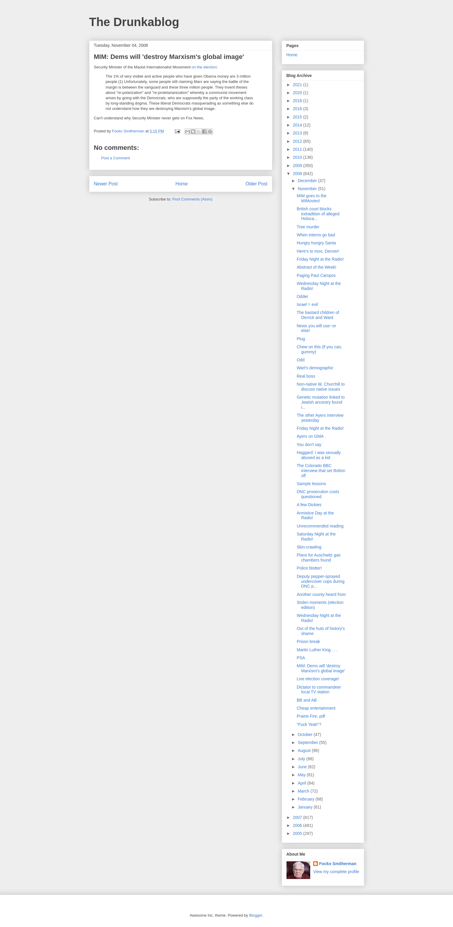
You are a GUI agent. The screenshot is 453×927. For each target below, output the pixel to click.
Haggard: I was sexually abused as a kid (319, 455)
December (308, 180)
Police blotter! (309, 568)
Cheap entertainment (316, 708)
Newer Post (106, 183)
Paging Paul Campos (316, 275)
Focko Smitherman (337, 863)
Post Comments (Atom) (192, 199)
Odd (300, 359)
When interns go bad (316, 234)
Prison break (308, 641)
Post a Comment (115, 158)
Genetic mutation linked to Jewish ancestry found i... (321, 402)
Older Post (257, 183)
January (306, 807)
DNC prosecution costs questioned (318, 494)
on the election (204, 67)
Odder (302, 296)
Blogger (255, 915)
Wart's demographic (315, 367)
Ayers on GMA (310, 436)
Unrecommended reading (320, 526)
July (302, 758)
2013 (298, 133)
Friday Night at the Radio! (320, 259)
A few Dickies (309, 504)
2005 (298, 833)
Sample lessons (311, 483)
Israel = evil (307, 304)
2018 (298, 100)
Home (181, 183)
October (306, 734)
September (308, 742)
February (307, 799)
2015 (298, 117)
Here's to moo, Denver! (318, 251)
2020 (298, 92)
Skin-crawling (309, 547)
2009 (298, 165)
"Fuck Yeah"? (309, 724)
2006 (298, 825)
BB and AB (307, 700)
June (303, 766)
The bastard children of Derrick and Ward (318, 315)
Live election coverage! (318, 678)
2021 (298, 84)
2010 (298, 157)
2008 (298, 173)
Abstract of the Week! (316, 267)
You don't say (309, 444)
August (305, 750)
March (304, 791)
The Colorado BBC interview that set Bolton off (321, 470)
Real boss (306, 376)
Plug (301, 338)
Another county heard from (321, 594)
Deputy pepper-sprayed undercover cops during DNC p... (320, 581)
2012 (298, 141)
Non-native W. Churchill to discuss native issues (321, 387)
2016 (298, 108)
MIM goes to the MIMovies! (311, 198)
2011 (298, 149)
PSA (301, 657)
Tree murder (308, 226)
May (302, 774)
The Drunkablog (134, 21)
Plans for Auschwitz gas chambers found (318, 557)
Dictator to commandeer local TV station (319, 690)
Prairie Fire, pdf (311, 716)
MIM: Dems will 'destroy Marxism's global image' (321, 668)
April (302, 783)
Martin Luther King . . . (317, 649)
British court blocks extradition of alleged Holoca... (318, 213)
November (308, 188)
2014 (298, 125)
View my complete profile (336, 871)
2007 (298, 817)
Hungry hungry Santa (316, 242)
